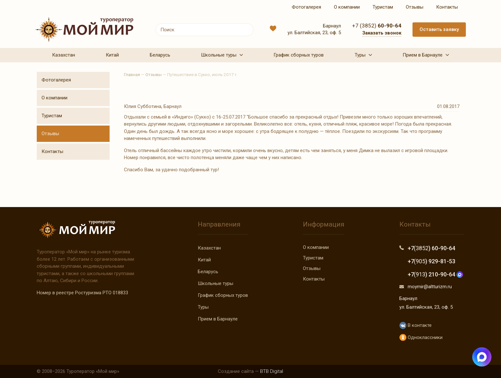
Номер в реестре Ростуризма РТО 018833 (82, 293)
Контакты (52, 151)
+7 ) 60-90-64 (431, 248)
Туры (203, 307)
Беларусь (208, 271)
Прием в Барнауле (218, 319)
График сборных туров (223, 295)
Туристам (52, 116)
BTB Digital (271, 371)
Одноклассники (421, 337)
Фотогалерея (56, 80)
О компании (54, 98)
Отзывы (50, 133)
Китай (204, 260)
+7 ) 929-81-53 (431, 261)
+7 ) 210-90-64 (435, 274)
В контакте (415, 325)
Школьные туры (215, 283)
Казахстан (209, 248)
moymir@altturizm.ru (430, 286)
